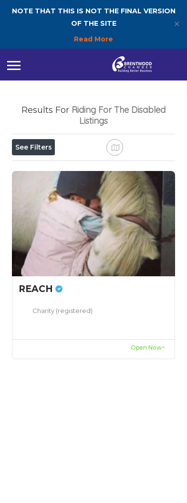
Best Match (113, 189)
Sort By (33, 211)
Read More (93, 39)
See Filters (33, 147)
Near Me (55, 189)
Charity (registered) (62, 401)
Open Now (39, 168)
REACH (40, 379)
